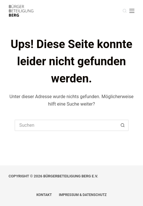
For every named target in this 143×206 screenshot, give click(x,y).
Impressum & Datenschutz (82, 195)
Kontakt (44, 195)
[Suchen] (124, 11)
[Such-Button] (123, 125)
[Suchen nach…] (66, 125)
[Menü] (131, 10)
